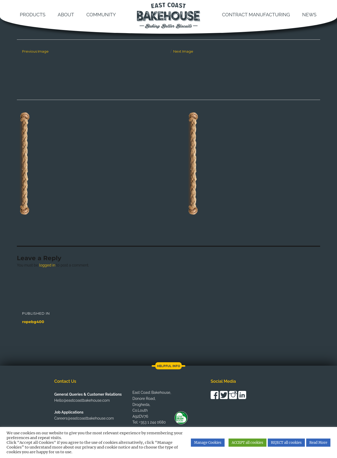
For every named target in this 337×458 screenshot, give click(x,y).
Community (101, 14)
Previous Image (35, 51)
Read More (318, 442)
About (66, 14)
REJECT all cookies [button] (286, 442)
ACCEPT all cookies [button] (247, 442)
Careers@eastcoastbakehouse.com (84, 418)
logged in (47, 265)
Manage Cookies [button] (207, 442)
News (309, 14)
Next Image (183, 51)
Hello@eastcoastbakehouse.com (82, 400)
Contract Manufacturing (256, 14)
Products (32, 14)
